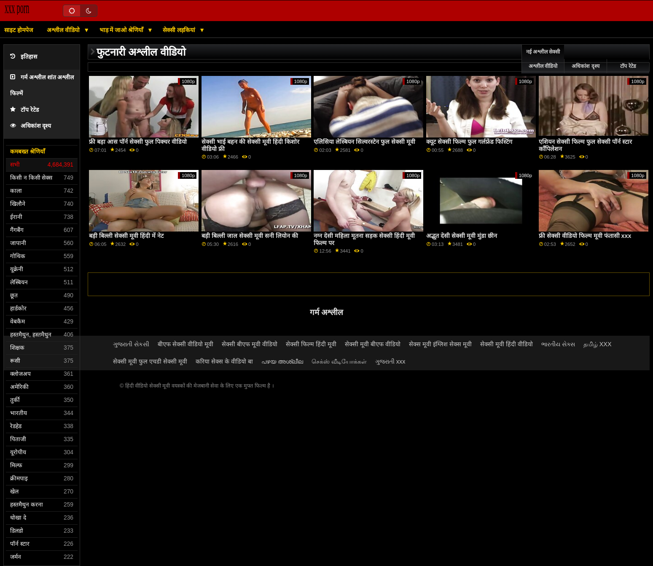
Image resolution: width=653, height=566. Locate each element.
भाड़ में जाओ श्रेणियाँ (122, 30)
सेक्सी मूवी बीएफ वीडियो (372, 344)
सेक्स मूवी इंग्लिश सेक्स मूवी (440, 344)
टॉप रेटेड (24, 110)
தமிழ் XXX (597, 344)
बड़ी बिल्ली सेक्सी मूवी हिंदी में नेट (126, 235)
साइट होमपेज (18, 30)
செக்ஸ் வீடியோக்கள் (339, 361)
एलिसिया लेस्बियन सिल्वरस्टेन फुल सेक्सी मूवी (364, 141)
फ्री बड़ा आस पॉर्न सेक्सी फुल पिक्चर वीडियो (138, 141)
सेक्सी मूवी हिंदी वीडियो (506, 344)
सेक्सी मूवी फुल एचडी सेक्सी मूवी (150, 361)
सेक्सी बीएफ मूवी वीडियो (249, 344)
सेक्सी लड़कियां (180, 30)
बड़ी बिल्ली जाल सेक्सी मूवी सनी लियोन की (250, 235)
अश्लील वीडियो (64, 30)
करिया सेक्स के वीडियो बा (224, 361)
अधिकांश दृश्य (30, 126)
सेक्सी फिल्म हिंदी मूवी (311, 344)
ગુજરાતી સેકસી (131, 344)
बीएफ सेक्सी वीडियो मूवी (185, 344)
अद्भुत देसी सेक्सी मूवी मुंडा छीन (461, 235)
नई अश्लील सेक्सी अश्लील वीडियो (543, 59)
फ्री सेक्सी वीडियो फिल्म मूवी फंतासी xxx (585, 235)
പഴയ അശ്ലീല (282, 361)
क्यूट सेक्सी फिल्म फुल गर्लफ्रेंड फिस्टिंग (469, 141)
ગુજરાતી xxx (390, 361)
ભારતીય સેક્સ (558, 344)
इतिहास (23, 57)
